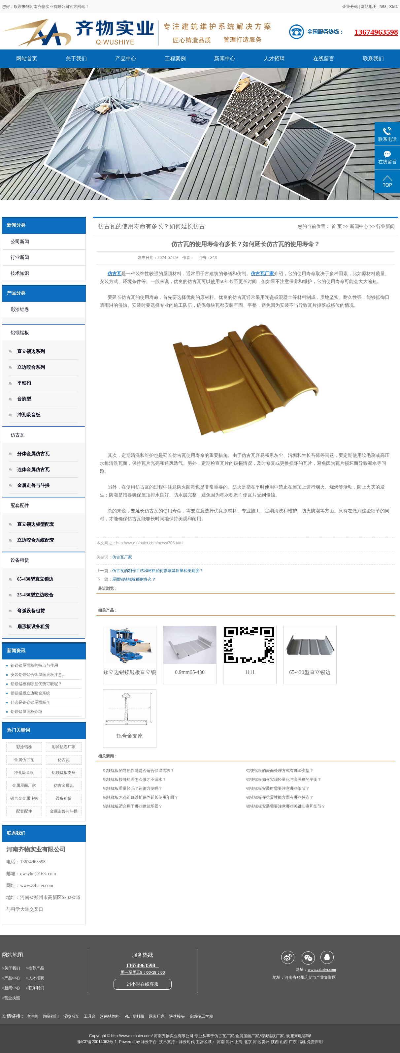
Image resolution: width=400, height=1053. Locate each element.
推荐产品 (36, 968)
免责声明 (315, 1041)
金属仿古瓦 (24, 759)
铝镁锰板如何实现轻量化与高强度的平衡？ (283, 779)
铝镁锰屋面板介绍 (26, 711)
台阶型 (24, 399)
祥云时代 (187, 1041)
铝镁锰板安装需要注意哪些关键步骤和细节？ (285, 806)
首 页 (336, 226)
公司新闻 (20, 241)
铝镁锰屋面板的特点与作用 (34, 665)
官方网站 (77, 6)
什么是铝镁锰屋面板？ (30, 702)
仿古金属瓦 (64, 785)
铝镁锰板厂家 (272, 1036)
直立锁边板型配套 (35, 524)
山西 (284, 1041)
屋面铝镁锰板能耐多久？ (134, 579)
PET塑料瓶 (134, 1016)
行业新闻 (20, 257)
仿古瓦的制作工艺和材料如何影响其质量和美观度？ (157, 570)
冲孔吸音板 (28, 414)
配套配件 (20, 505)
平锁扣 (24, 383)
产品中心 (125, 58)
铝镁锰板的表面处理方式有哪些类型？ (280, 770)
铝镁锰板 (20, 332)
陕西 (275, 1041)
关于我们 (76, 58)
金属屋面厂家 (24, 785)
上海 (239, 1041)
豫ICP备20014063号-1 (97, 1041)
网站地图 (369, 6)
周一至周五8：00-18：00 (142, 972)
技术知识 (20, 273)
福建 (302, 1041)
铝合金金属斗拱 (24, 798)
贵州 (266, 1041)
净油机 (32, 1016)
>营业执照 (11, 998)
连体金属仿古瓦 (33, 469)
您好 (6, 6)
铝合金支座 (130, 736)
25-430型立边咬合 (35, 594)
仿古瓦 (17, 434)
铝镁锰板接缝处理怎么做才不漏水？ (134, 779)
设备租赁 (20, 560)
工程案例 (175, 58)
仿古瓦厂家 (122, 557)
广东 (293, 1041)
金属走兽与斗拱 (33, 485)
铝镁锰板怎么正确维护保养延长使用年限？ (140, 797)
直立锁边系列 (31, 351)
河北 (257, 1041)
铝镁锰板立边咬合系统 (30, 693)
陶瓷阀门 (51, 1016)
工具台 (90, 1016)
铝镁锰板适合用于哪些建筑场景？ (132, 806)
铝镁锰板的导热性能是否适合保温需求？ (138, 770)
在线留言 (323, 58)
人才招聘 (274, 58)
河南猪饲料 (110, 1016)
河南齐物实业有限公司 (49, 6)
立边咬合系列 (31, 367)
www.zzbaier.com (36, 885)
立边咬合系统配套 (35, 540)
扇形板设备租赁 (33, 626)
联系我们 (373, 58)
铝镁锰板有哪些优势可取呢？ (36, 684)
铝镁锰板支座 (64, 772)
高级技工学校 (201, 1016)
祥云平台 (149, 1041)
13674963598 (376, 32)
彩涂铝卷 (20, 309)
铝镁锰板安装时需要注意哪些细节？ (278, 788)
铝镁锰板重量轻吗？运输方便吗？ (132, 788)
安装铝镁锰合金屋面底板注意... (38, 674)
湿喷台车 (71, 1016)
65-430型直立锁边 (35, 579)
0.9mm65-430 (190, 672)
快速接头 (177, 1016)
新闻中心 (224, 58)
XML (393, 6)
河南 (221, 1041)
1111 (250, 672)
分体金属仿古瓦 (33, 453)
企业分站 (350, 6)
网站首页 (26, 58)
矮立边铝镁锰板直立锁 (129, 672)
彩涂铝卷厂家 (64, 747)
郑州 (230, 1041)
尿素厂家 (157, 1016)
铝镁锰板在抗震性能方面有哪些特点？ (280, 797)
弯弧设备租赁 (31, 610)
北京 (248, 1041)
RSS (383, 6)
